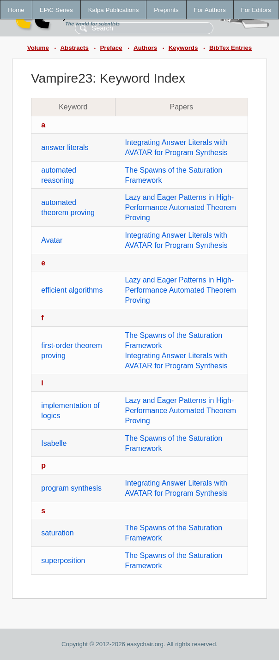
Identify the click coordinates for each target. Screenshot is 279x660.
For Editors (256, 9)
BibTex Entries (230, 47)
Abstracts (74, 47)
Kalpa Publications (113, 9)
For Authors (210, 9)
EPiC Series (56, 9)
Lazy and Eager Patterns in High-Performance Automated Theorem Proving (180, 207)
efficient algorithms (72, 290)
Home (16, 9)
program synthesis (71, 488)
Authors (145, 47)
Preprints (166, 9)
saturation (57, 533)
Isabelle (54, 443)
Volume (38, 47)
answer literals (64, 147)
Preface (111, 47)
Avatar (51, 240)
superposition (63, 560)
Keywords (183, 47)
